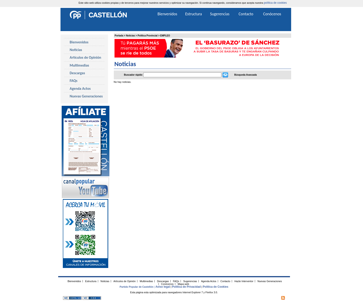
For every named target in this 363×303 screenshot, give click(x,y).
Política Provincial (147, 35)
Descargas (77, 73)
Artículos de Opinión (85, 57)
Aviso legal (162, 286)
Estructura (193, 13)
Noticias (130, 35)
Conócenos (272, 13)
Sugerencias (219, 13)
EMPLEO (165, 35)
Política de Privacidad (186, 286)
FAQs (73, 80)
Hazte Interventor (243, 281)
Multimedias (79, 65)
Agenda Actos (80, 88)
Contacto (246, 13)
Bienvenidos (79, 42)
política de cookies (275, 2)
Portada (119, 35)
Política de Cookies (215, 286)
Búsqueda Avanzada (245, 75)
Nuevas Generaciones (86, 96)
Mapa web (183, 283)
